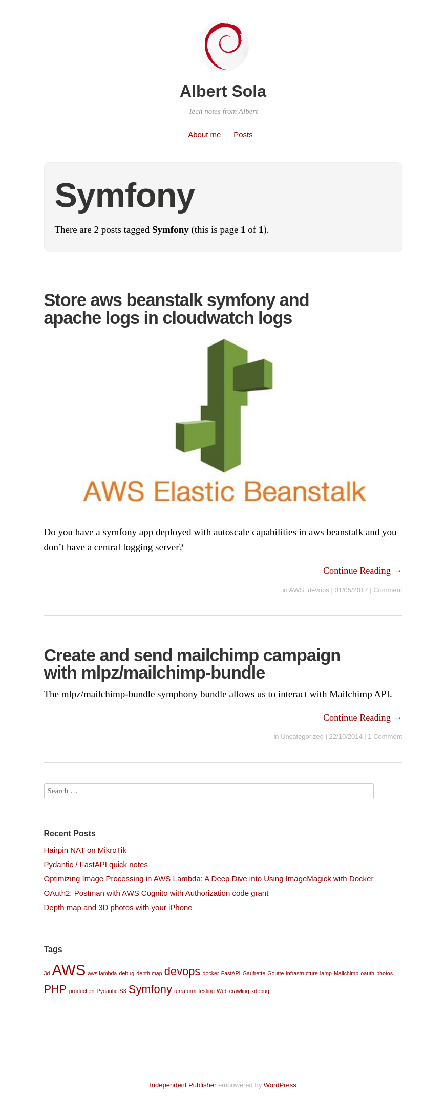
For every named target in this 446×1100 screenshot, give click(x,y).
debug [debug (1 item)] (126, 973)
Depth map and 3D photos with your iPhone (118, 907)
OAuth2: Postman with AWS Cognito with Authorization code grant (156, 893)
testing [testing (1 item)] (206, 991)
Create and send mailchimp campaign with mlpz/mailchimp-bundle (192, 663)
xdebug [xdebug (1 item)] (260, 991)
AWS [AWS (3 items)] (69, 969)
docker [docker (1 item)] (210, 973)
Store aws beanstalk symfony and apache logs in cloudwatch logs (176, 308)
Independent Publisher (183, 1085)
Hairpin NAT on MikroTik (85, 850)
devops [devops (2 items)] (182, 971)
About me (204, 134)
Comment (387, 590)
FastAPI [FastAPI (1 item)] (231, 973)
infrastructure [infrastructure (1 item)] (302, 973)
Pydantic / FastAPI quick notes (96, 864)
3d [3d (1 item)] (47, 973)
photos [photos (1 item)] (384, 973)
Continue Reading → (362, 571)
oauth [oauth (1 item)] (367, 973)
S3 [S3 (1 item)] (123, 991)
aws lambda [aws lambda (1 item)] (102, 973)
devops (318, 590)
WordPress (280, 1085)
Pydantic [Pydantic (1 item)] (107, 991)
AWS (296, 590)
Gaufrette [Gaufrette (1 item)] (254, 973)
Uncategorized (302, 736)
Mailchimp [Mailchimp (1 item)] (346, 973)
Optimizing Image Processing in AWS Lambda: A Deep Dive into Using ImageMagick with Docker (209, 878)
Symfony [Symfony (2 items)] (150, 989)
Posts (243, 134)
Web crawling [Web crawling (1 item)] (233, 991)
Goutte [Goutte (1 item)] (275, 973)
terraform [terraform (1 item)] (185, 991)
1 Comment (385, 736)
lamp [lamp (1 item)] (326, 973)
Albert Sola (223, 91)
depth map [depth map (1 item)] (149, 973)
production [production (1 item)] (82, 991)
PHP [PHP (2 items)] (55, 989)
